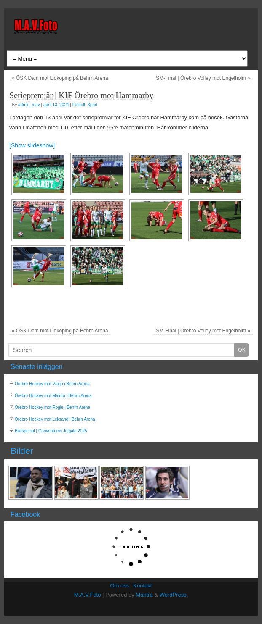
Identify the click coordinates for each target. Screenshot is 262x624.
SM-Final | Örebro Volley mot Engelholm (203, 78)
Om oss (119, 585)
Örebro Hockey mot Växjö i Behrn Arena (52, 384)
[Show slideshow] (32, 145)
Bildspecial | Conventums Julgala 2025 (51, 431)
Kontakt (142, 585)
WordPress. (174, 595)
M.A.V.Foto (87, 595)
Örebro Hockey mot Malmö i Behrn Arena (53, 395)
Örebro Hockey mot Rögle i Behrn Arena (52, 407)
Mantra (144, 595)
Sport (92, 105)
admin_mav (29, 105)
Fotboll (78, 105)
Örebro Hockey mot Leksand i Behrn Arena (55, 419)
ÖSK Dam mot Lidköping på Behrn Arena (60, 78)
